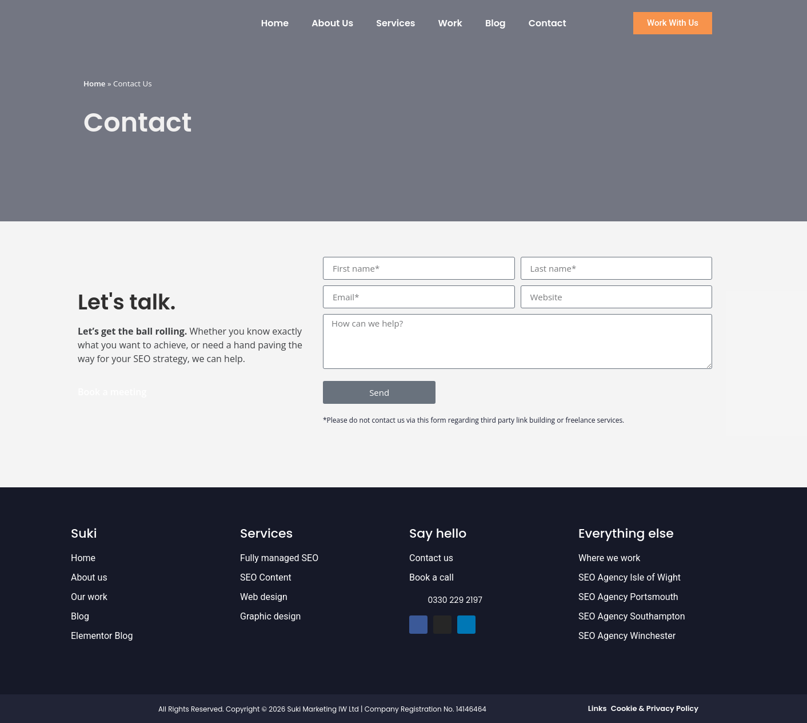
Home (275, 23)
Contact (547, 23)
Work (450, 23)
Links (597, 708)
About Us (332, 23)
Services (395, 23)
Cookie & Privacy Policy (654, 708)
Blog (495, 23)
